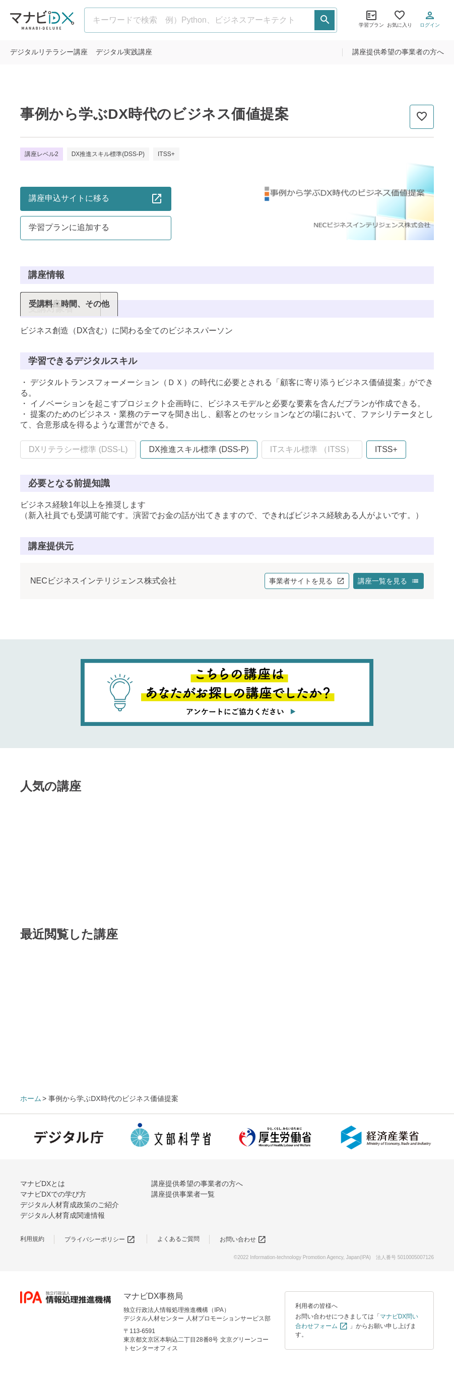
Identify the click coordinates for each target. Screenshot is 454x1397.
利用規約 (32, 1238)
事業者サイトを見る (307, 581)
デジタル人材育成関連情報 (62, 1215)
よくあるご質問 (178, 1238)
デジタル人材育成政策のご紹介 (69, 1205)
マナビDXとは (42, 1184)
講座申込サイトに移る (96, 198)
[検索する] (324, 20)
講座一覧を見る (388, 581)
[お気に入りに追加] (422, 117)
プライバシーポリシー (100, 1239)
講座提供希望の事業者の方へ (398, 52)
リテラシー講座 (49, 52)
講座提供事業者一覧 (183, 1194)
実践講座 (124, 52)
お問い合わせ (243, 1239)
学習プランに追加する (69, 227)
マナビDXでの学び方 (53, 1194)
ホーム (30, 1098)
